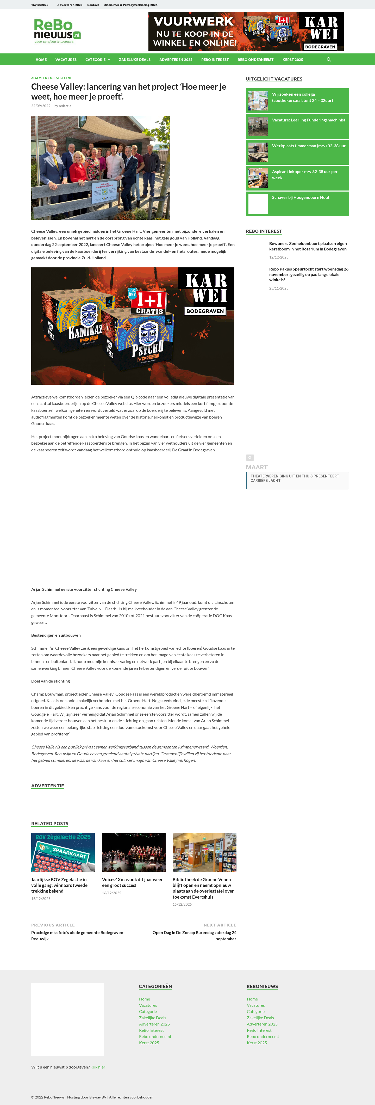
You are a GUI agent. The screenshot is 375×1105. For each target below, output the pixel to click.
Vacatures (66, 59)
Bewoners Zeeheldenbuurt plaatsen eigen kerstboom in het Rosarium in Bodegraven (308, 246)
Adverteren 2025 (70, 5)
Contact (93, 5)
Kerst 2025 (293, 59)
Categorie (95, 59)
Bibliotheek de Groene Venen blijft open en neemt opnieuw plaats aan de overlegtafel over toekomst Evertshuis (203, 888)
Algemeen (39, 78)
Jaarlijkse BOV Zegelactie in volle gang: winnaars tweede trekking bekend (59, 885)
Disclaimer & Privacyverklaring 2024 (131, 5)
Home (41, 59)
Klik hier (97, 1066)
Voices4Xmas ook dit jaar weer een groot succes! (132, 882)
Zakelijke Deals (135, 59)
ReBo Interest (215, 59)
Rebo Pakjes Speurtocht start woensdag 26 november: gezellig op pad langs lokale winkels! (308, 274)
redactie (65, 106)
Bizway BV (98, 1097)
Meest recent (61, 78)
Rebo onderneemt (256, 59)
